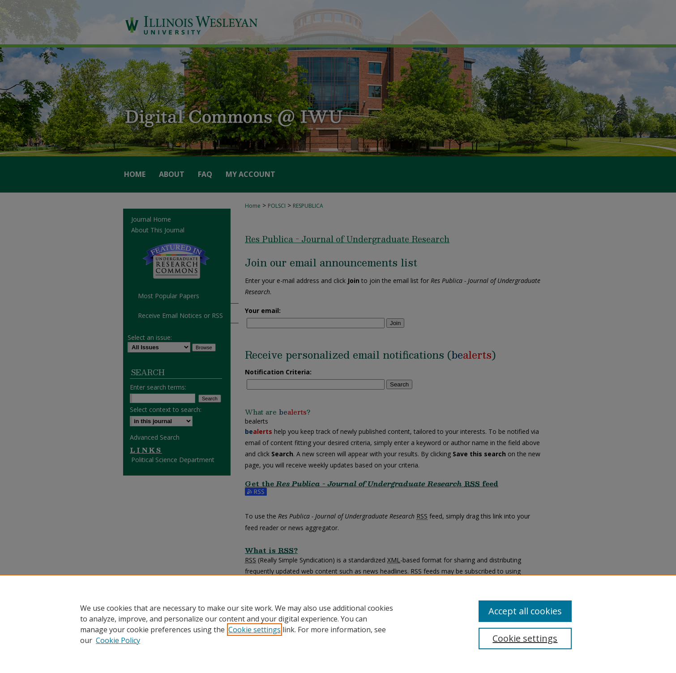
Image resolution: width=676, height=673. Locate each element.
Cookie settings (254, 629)
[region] (338, 623)
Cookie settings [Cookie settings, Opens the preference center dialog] (524, 638)
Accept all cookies (525, 611)
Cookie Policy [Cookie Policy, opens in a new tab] (118, 640)
